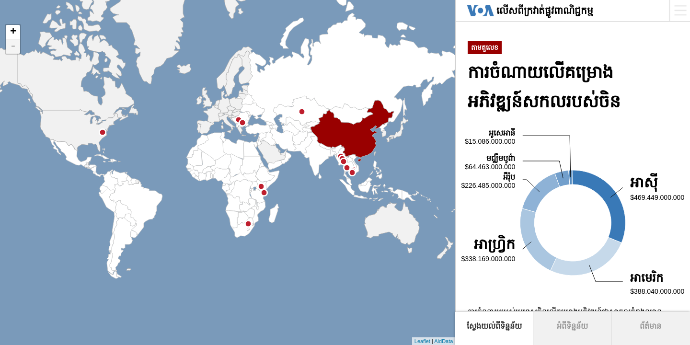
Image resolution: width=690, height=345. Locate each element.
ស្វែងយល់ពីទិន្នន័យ (494, 326)
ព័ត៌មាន (650, 326)
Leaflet (422, 341)
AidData (443, 341)
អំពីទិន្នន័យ (572, 326)
